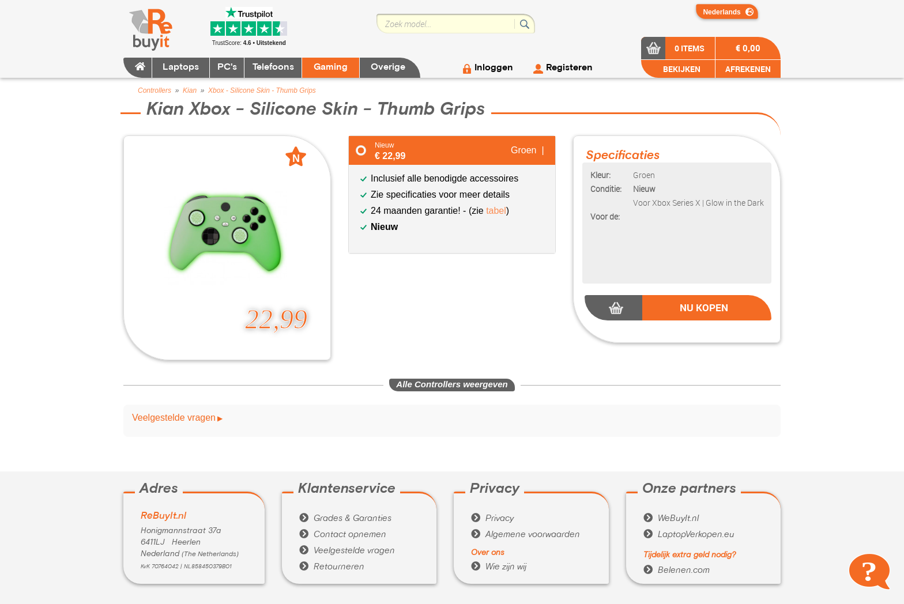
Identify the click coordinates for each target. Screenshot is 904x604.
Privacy (492, 519)
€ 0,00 (748, 48)
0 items (690, 48)
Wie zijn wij (498, 567)
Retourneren (331, 567)
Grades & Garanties (345, 519)
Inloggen (493, 68)
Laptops (181, 67)
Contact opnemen (342, 535)
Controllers (154, 90)
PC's (227, 67)
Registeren (569, 68)
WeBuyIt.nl (671, 519)
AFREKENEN (748, 68)
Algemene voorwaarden (525, 535)
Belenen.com (676, 571)
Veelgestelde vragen (174, 417)
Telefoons (273, 67)
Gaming (331, 67)
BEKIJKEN (680, 68)
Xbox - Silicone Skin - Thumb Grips (262, 90)
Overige (388, 67)
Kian (190, 90)
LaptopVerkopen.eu (688, 535)
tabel (496, 211)
